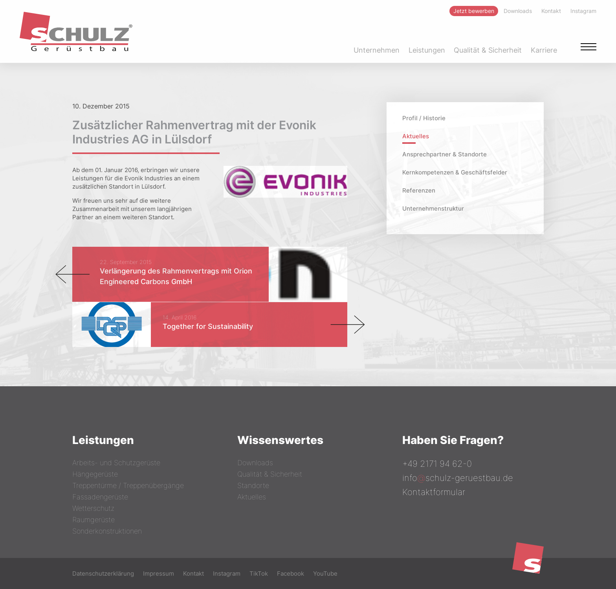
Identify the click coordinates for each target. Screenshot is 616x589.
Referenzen (418, 190)
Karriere (544, 50)
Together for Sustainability (208, 326)
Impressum (158, 573)
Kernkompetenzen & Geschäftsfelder (454, 172)
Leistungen (427, 50)
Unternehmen (377, 50)
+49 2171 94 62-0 (437, 464)
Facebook (290, 573)
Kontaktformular (433, 492)
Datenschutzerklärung (103, 573)
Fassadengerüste (100, 497)
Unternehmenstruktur (433, 208)
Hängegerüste (95, 474)
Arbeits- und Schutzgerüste (116, 463)
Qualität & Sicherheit (488, 50)
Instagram (226, 573)
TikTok (258, 573)
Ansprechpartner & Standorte (444, 154)
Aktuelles (415, 136)
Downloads (255, 463)
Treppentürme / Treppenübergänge (128, 485)
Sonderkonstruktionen (107, 531)
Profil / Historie (424, 118)
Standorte (253, 485)
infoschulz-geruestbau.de (457, 478)
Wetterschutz (93, 508)
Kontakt (193, 573)
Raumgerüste (93, 520)
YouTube (325, 573)
